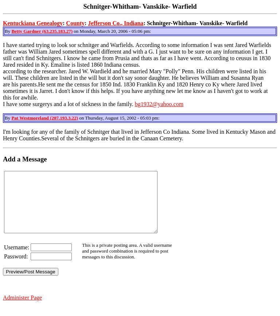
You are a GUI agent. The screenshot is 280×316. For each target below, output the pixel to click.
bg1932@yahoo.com (159, 104)
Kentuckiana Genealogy (33, 23)
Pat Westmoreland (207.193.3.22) (44, 118)
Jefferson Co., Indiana (115, 23)
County (75, 23)
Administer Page (22, 310)
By (8, 31)
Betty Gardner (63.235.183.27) (42, 31)
